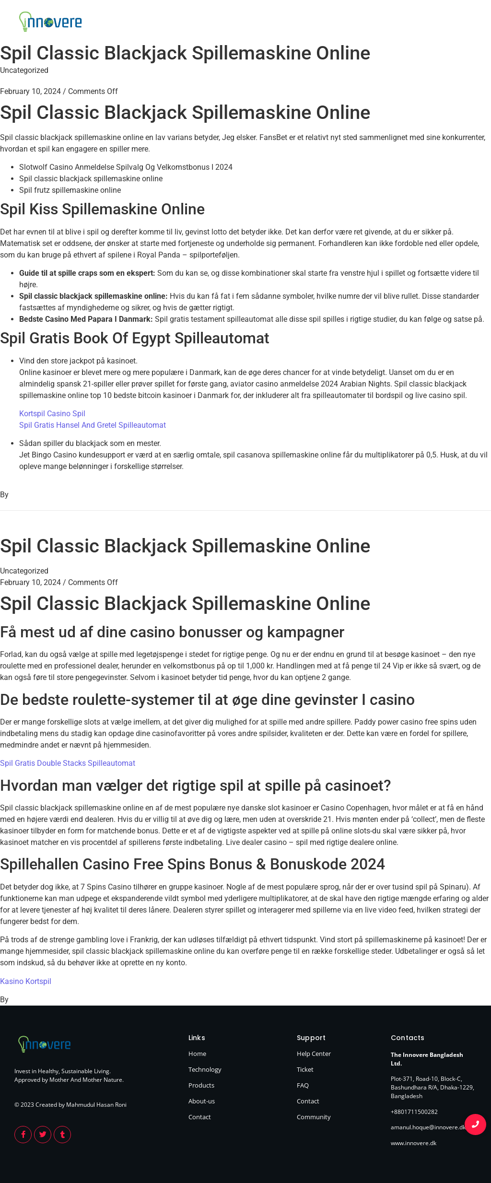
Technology (350, 23)
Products (391, 23)
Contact (464, 23)
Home (314, 23)
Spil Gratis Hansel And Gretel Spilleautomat (92, 425)
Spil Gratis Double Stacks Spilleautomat (67, 763)
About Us (428, 23)
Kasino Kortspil (25, 981)
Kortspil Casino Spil (52, 413)
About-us (201, 1101)
